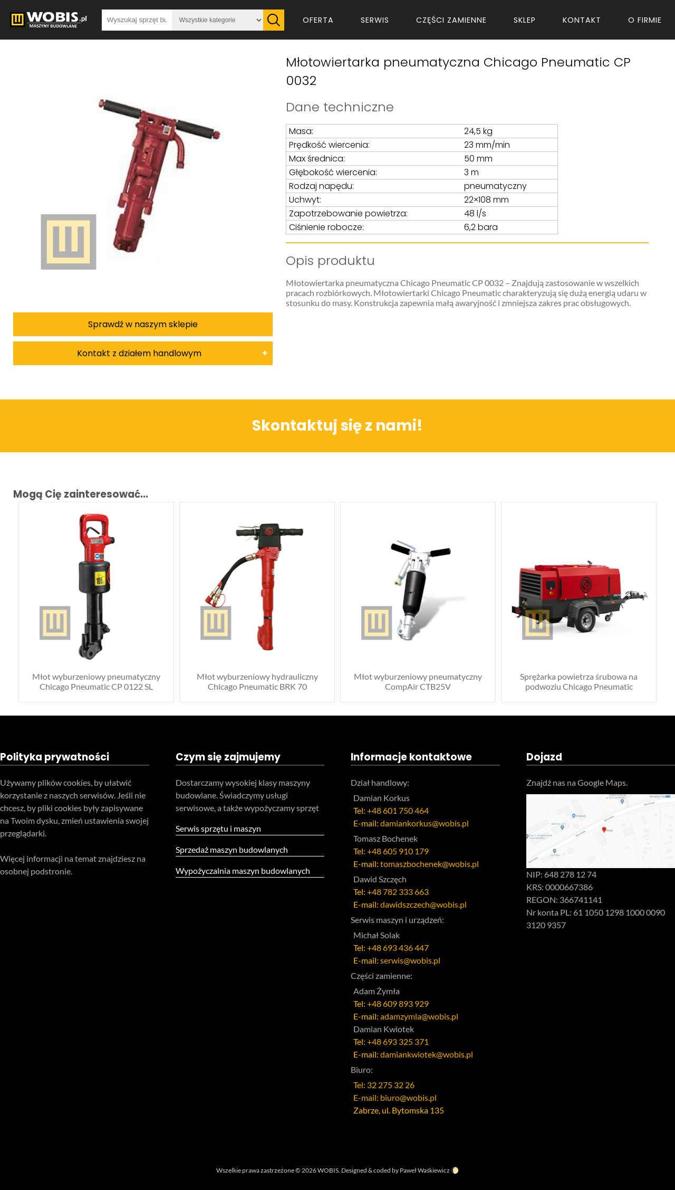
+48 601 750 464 (398, 810)
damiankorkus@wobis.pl (424, 823)
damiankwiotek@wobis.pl (426, 1054)
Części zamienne (451, 20)
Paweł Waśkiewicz (425, 1170)
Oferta (318, 20)
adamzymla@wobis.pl (419, 1016)
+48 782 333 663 (398, 892)
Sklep (525, 20)
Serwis (375, 20)
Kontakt (582, 20)
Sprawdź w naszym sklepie (143, 324)
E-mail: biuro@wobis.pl (395, 1097)
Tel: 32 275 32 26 (383, 1085)
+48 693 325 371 (398, 1041)
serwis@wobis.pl (410, 960)
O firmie (645, 20)
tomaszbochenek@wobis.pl (429, 864)
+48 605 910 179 (398, 851)
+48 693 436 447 (398, 948)
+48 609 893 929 (398, 1003)
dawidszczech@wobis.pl (423, 904)
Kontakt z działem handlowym (139, 353)
